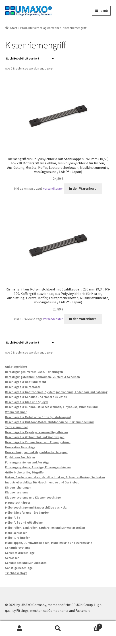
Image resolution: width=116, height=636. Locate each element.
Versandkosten (53, 189)
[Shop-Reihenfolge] (30, 58)
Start (13, 28)
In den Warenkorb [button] (83, 188)
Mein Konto (19, 628)
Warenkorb (90, 625)
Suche (58, 628)
